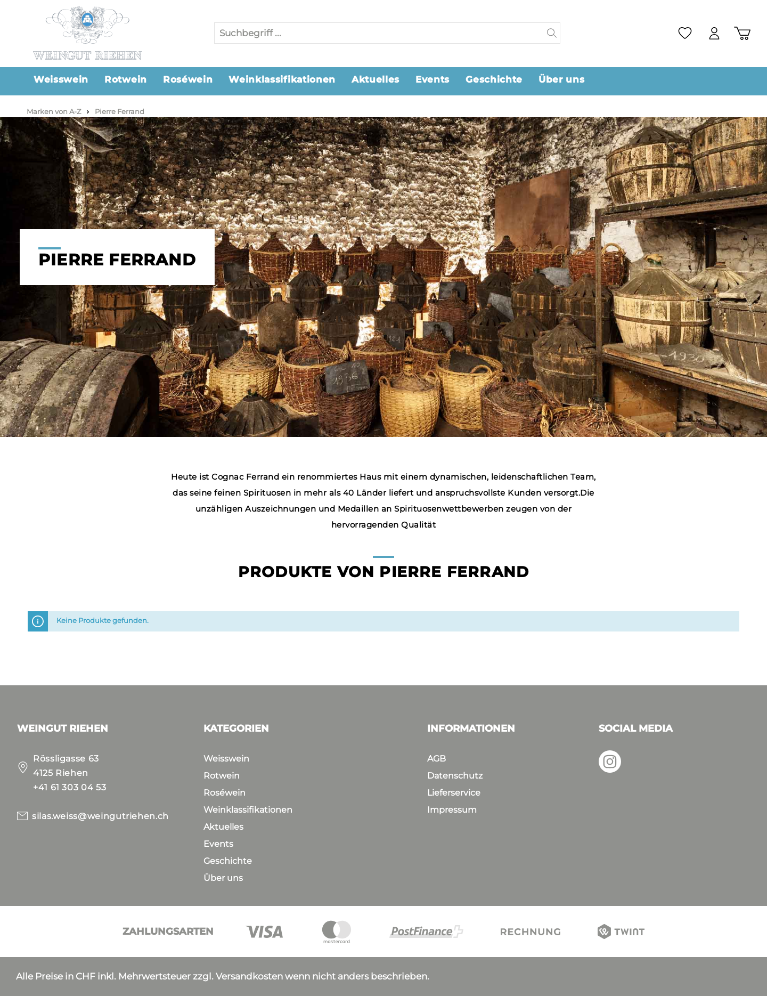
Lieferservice (453, 793)
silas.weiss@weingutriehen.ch (100, 816)
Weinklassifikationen (247, 810)
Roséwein (224, 793)
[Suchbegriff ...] (379, 33)
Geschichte (227, 861)
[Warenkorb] (742, 33)
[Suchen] (552, 33)
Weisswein (226, 759)
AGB (436, 759)
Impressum (452, 810)
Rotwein (221, 776)
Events (218, 844)
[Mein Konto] (714, 33)
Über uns (223, 878)
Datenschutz (455, 776)
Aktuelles (223, 827)
